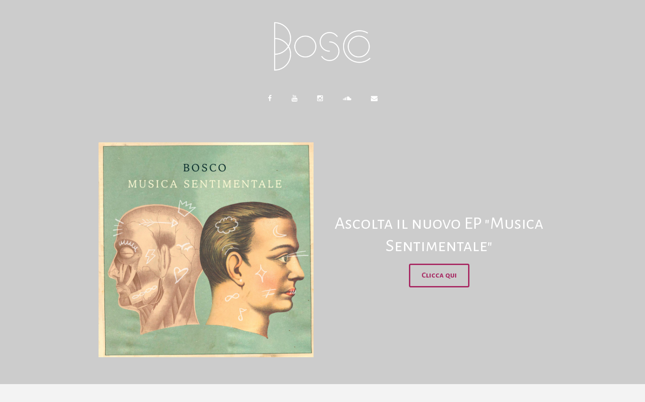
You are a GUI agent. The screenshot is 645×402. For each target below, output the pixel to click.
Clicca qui (439, 275)
